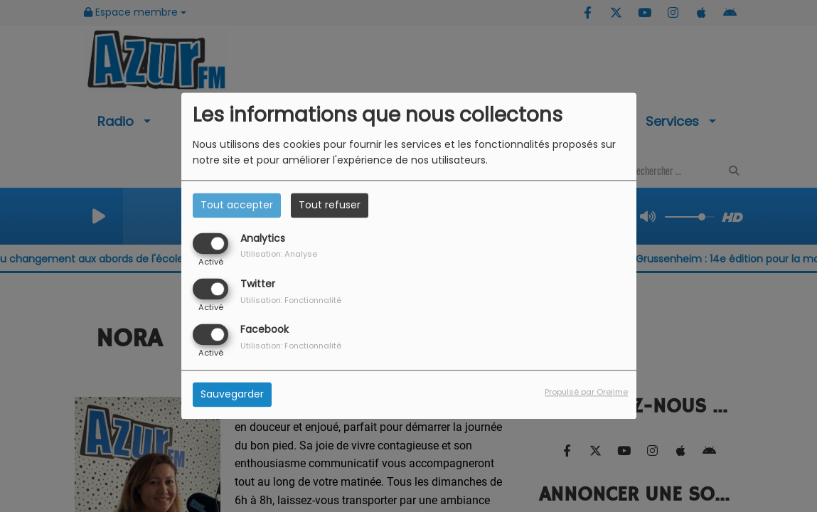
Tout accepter (237, 205)
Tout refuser (330, 205)
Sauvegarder (232, 395)
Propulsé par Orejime (586, 392)
